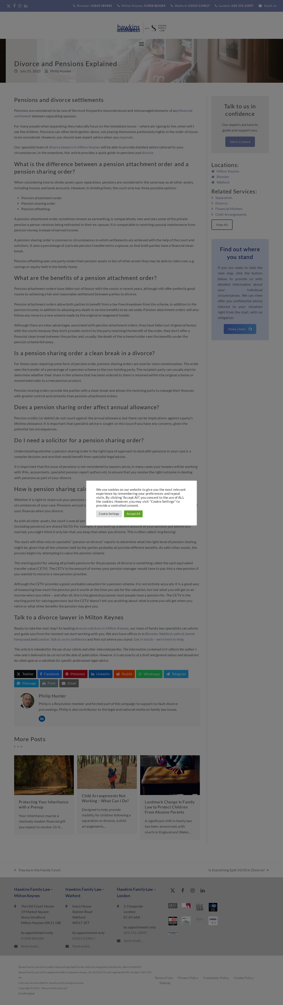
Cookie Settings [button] (109, 514)
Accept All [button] (133, 514)
